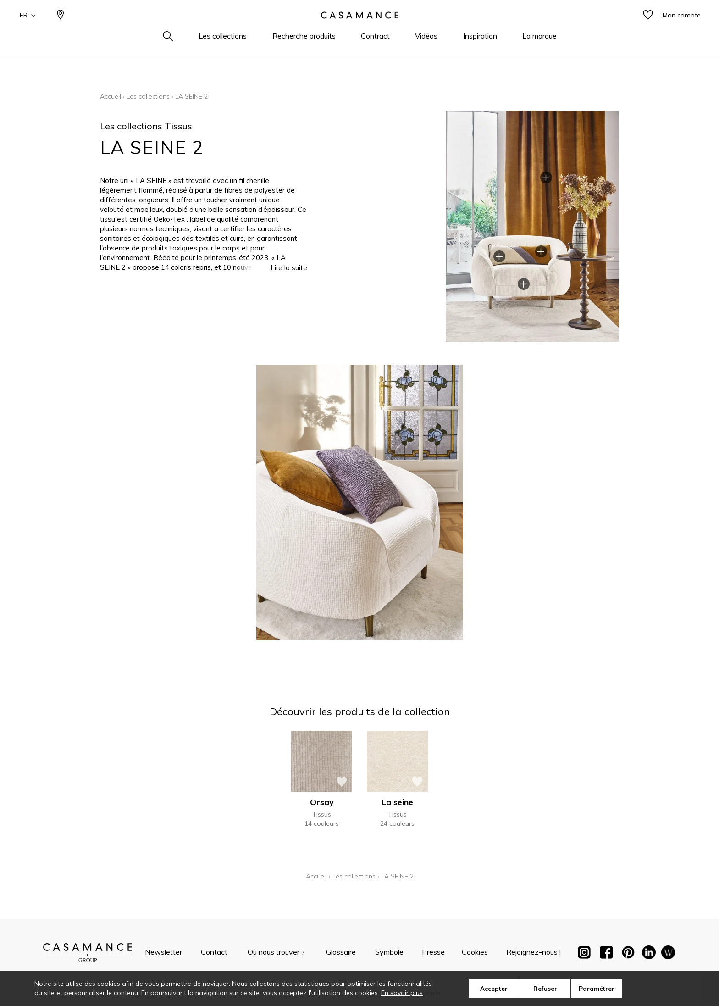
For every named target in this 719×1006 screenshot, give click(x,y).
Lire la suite (289, 267)
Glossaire (341, 951)
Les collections (148, 96)
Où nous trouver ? (276, 951)
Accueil (110, 96)
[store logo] (359, 28)
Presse (433, 951)
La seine (397, 802)
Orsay (322, 802)
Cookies (475, 951)
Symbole (389, 951)
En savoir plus (402, 993)
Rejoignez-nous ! (533, 951)
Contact (214, 951)
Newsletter (163, 951)
